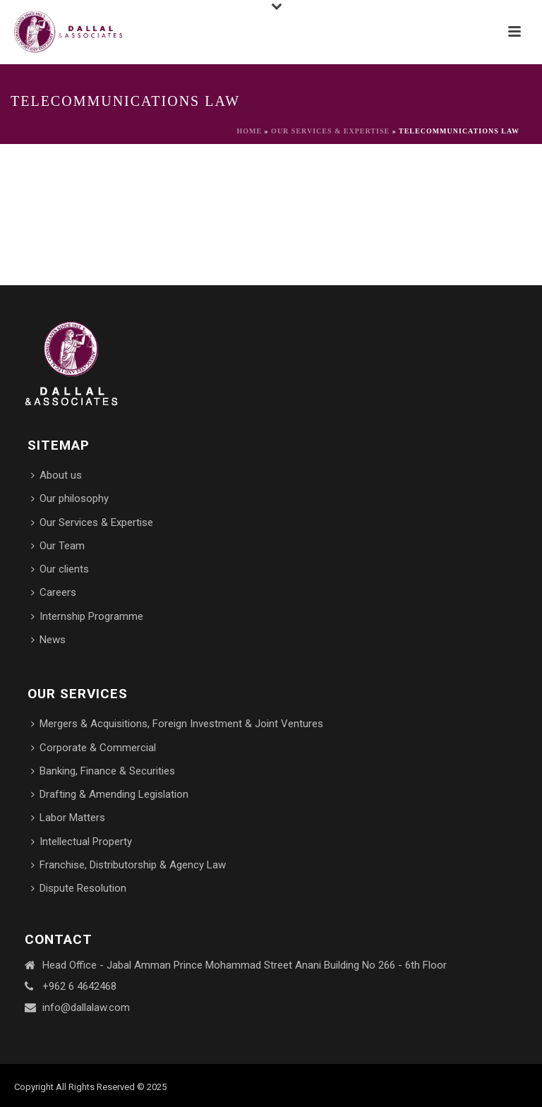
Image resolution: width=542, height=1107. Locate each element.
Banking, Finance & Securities (103, 771)
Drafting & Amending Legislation (109, 794)
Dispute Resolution (78, 888)
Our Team (58, 545)
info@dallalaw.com (86, 1007)
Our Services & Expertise (330, 131)
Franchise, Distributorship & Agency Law (128, 864)
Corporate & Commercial (93, 747)
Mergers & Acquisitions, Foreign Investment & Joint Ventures (177, 723)
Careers (53, 592)
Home (249, 131)
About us (56, 475)
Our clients (60, 569)
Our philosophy (70, 498)
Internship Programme (87, 616)
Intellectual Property (81, 841)
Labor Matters (68, 817)
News (48, 639)
